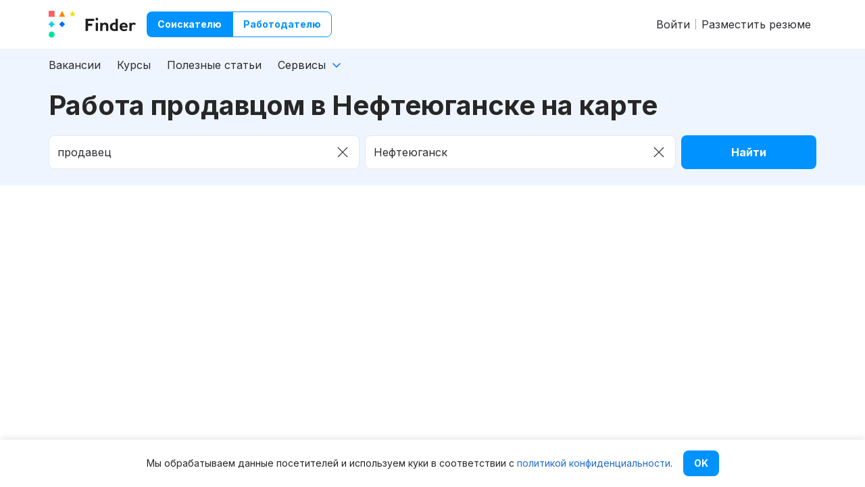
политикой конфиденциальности (593, 463)
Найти (748, 152)
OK (701, 463)
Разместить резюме (756, 24)
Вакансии (75, 65)
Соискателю (189, 24)
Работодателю (282, 24)
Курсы (134, 65)
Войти (673, 24)
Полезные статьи (214, 65)
